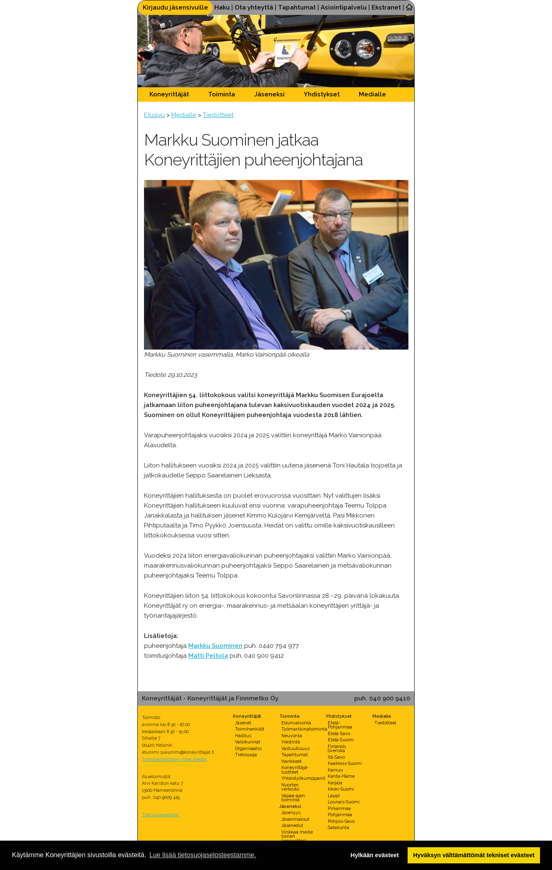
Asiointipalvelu (344, 7)
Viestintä (290, 741)
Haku (222, 7)
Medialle (372, 94)
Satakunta (338, 827)
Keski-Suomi (341, 788)
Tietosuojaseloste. (161, 814)
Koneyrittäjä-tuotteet (295, 769)
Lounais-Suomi (344, 801)
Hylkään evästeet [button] (374, 855)
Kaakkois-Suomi (345, 763)
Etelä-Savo (339, 733)
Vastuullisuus (295, 748)
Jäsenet (243, 722)
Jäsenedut (292, 825)
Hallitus (243, 735)
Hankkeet (291, 761)
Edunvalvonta (296, 722)
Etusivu (154, 115)
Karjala (335, 782)
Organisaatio (248, 748)
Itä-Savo (336, 757)
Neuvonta (291, 735)
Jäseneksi (269, 94)
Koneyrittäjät (169, 94)
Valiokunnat (247, 741)
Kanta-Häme (341, 776)
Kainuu (335, 769)
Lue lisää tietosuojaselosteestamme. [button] (202, 854)
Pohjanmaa (340, 814)
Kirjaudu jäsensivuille (175, 7)
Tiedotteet (218, 115)
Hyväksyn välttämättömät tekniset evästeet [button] (474, 855)
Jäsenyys (290, 812)
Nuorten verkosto (290, 787)
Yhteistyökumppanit (303, 778)
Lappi (334, 795)
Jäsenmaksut (295, 819)
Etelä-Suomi (341, 739)
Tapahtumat (297, 7)
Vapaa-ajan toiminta (293, 798)
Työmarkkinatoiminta (304, 728)
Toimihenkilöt (249, 728)
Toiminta (221, 94)
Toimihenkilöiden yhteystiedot (174, 759)
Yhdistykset (322, 94)
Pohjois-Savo (341, 821)
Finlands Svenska (337, 748)
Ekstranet (386, 7)
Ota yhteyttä (254, 7)
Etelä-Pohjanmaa (340, 725)
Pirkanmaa (339, 808)
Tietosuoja (246, 754)
